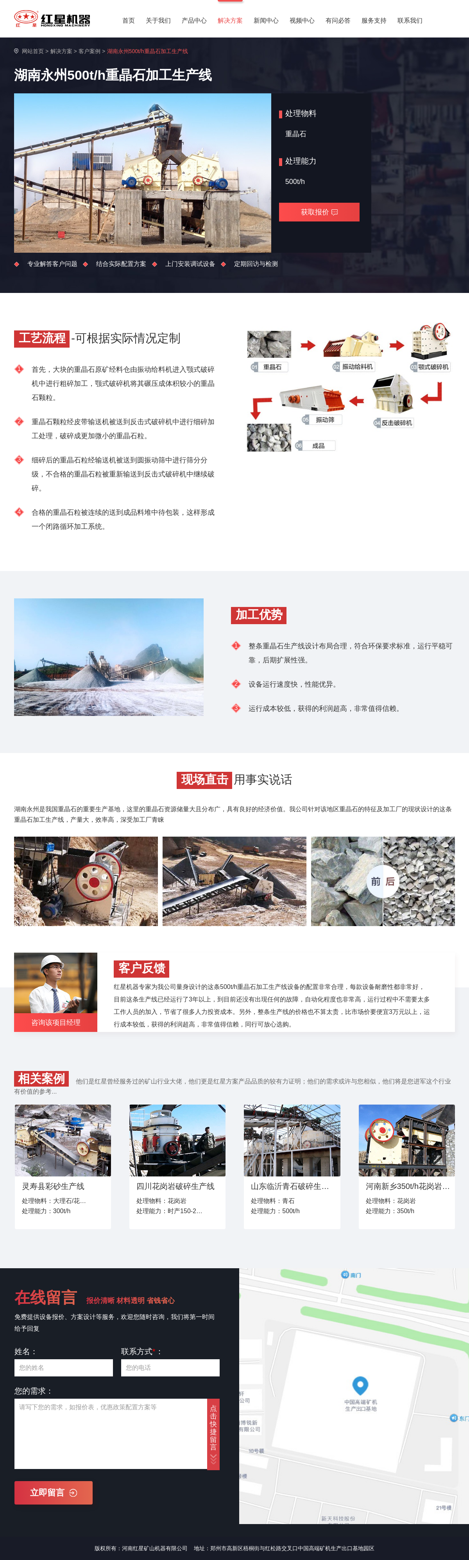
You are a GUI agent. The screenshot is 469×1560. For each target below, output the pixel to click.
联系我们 (409, 20)
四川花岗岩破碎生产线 (175, 1186)
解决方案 (230, 20)
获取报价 (319, 212)
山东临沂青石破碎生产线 (293, 1186)
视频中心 (302, 20)
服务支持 (374, 20)
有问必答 (338, 20)
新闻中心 (266, 20)
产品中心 (194, 20)
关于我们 (158, 20)
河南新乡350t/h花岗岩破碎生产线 (408, 1186)
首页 (128, 20)
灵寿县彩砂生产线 (53, 1186)
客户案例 (89, 51)
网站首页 (33, 51)
